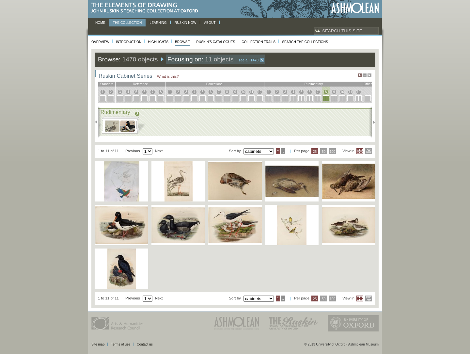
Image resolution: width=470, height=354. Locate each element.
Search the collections (305, 42)
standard (107, 84)
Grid (359, 151)
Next (371, 122)
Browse (182, 42)
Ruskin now (185, 22)
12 (259, 92)
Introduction (128, 42)
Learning (157, 22)
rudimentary (314, 84)
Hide (369, 75)
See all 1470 (248, 60)
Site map (97, 344)
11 (251, 92)
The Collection (127, 22)
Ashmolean (355, 8)
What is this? (168, 76)
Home (100, 22)
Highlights (158, 42)
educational (214, 84)
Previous (98, 122)
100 (332, 151)
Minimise (365, 75)
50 (324, 151)
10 (243, 92)
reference (140, 84)
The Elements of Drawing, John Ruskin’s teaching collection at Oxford (146, 8)
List (368, 151)
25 (315, 151)
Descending (283, 151)
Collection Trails (258, 42)
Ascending (278, 151)
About (209, 22)
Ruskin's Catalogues (215, 42)
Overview (100, 42)
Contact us (145, 344)
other (368, 84)
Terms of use (120, 344)
